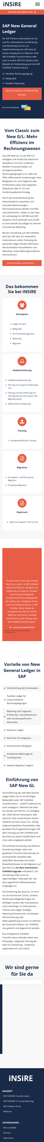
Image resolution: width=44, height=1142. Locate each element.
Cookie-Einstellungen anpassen (17, 1106)
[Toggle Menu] (37, 4)
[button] (22, 94)
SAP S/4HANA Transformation (16, 1049)
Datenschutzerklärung (13, 1096)
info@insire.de (8, 1120)
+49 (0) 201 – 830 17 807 (12, 1124)
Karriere (7, 1086)
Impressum (8, 1091)
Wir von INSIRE (9, 1081)
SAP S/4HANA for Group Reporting (18, 1054)
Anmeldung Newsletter (13, 1101)
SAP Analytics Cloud (12, 1059)
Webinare (7, 1064)
